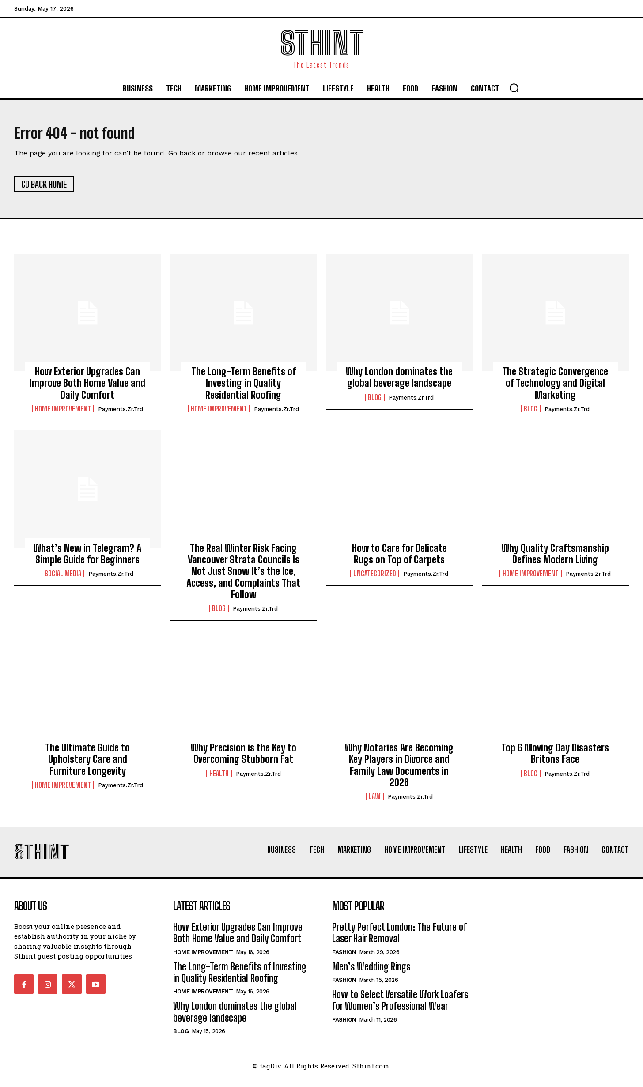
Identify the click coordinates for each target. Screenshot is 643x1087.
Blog (375, 401)
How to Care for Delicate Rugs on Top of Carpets (399, 558)
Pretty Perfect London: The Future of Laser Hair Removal (399, 941)
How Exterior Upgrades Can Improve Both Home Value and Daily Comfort (87, 387)
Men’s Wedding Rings (371, 975)
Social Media (63, 577)
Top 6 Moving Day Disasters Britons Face (555, 757)
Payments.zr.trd (120, 413)
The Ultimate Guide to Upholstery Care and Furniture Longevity (87, 763)
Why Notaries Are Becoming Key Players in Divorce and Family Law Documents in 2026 (399, 769)
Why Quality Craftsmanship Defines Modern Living (555, 558)
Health (219, 777)
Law (375, 800)
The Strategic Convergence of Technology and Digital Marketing (555, 387)
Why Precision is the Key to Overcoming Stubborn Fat (243, 757)
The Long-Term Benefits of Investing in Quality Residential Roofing (243, 387)
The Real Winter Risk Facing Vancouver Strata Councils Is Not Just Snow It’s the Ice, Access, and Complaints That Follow (243, 575)
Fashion (344, 960)
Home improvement (63, 413)
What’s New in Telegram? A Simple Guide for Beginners (87, 558)
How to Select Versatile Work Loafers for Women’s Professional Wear (400, 1008)
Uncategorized (374, 577)
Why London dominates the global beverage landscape (399, 381)
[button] (514, 87)
